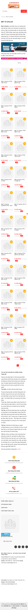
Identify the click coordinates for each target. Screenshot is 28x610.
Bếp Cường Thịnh (7, 541)
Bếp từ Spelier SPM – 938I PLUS (20, 278)
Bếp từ (22, 604)
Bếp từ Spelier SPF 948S (19, 328)
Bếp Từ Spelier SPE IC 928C (20, 205)
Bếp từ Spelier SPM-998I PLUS (19, 352)
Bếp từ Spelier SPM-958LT (19, 106)
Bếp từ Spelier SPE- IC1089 (6, 180)
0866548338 (8, 582)
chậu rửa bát (15, 606)
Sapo (15, 608)
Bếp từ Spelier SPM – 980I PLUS (7, 155)
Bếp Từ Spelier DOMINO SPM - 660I (6, 205)
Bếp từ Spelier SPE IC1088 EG (19, 180)
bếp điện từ (7, 606)
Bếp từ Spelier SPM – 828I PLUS (7, 131)
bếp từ (12, 377)
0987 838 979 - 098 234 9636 (13, 560)
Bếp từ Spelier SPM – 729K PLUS (20, 303)
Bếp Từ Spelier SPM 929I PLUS (6, 278)
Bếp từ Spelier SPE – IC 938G (20, 229)
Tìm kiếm (24, 11)
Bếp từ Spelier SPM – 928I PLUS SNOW (20, 254)
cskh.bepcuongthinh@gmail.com (9, 562)
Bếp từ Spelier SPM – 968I (7, 106)
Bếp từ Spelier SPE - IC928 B (6, 254)
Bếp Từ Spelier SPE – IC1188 (7, 229)
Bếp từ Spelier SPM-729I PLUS (19, 155)
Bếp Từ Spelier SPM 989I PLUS (6, 303)
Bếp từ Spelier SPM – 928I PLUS (20, 82)
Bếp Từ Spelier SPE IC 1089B (7, 352)
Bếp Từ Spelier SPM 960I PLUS (6, 328)
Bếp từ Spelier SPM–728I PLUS (6, 82)
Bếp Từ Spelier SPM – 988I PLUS (20, 131)
